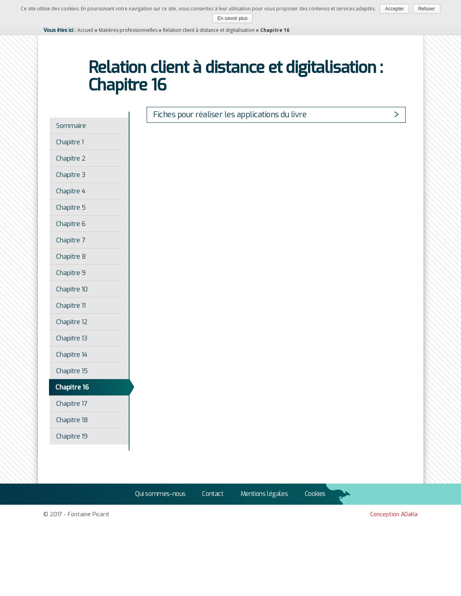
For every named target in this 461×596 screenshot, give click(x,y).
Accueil (85, 30)
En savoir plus (232, 18)
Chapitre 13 (71, 338)
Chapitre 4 (70, 191)
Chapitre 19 (72, 436)
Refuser (426, 9)
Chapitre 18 (72, 420)
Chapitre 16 (72, 387)
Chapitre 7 (70, 240)
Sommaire (71, 126)
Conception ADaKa (394, 514)
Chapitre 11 (71, 305)
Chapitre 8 (71, 256)
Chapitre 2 (71, 158)
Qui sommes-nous (160, 494)
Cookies (315, 494)
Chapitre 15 (72, 371)
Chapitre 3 (70, 175)
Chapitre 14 (71, 354)
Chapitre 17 (71, 403)
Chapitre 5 (71, 207)
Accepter (394, 9)
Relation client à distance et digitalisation (209, 30)
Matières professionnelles (128, 30)
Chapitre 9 (71, 273)
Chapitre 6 (71, 224)
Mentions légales (264, 494)
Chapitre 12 (72, 322)
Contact (212, 494)
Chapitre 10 (72, 289)
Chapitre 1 (70, 142)
